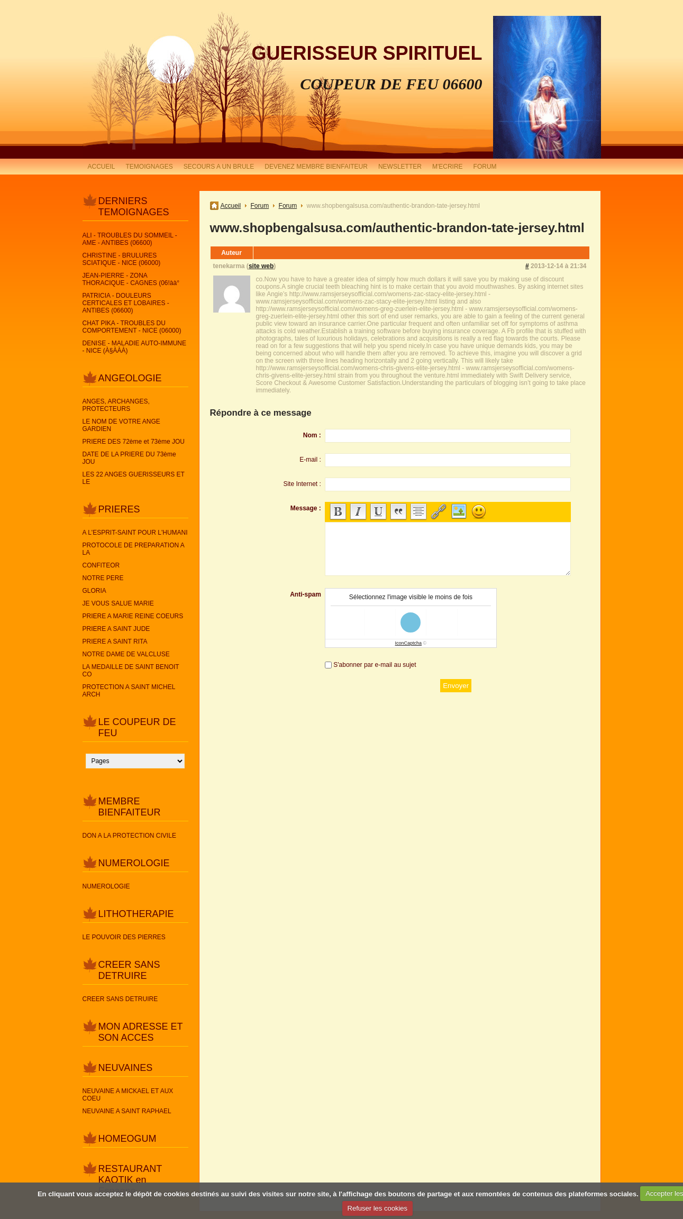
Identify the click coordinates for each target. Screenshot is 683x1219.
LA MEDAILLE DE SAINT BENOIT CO (131, 670)
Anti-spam (305, 594)
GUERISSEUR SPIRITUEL (366, 53)
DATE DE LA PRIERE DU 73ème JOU (129, 458)
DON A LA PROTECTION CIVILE (129, 835)
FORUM (485, 166)
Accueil (231, 205)
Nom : (312, 435)
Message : (305, 508)
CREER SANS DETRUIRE (129, 970)
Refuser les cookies (377, 1208)
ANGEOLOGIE (130, 378)
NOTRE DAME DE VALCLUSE (126, 654)
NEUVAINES (125, 1067)
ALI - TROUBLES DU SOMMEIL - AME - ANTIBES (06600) (130, 239)
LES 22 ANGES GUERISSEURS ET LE (134, 478)
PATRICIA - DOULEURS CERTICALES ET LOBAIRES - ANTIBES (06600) (126, 303)
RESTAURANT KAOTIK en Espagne (130, 1179)
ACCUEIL (101, 166)
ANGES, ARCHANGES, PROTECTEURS (116, 405)
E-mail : (310, 459)
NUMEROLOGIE (134, 863)
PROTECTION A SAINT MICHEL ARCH (129, 690)
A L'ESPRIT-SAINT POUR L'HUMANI (135, 532)
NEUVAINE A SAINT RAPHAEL (127, 1111)
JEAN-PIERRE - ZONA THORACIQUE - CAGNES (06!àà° (131, 279)
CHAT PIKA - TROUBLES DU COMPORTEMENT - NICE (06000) (132, 326)
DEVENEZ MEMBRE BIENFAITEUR (316, 166)
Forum (260, 205)
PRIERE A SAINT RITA (115, 641)
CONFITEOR (101, 565)
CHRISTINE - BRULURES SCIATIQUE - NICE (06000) (122, 259)
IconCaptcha (408, 643)
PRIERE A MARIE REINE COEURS (133, 616)
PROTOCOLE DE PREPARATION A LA (134, 549)
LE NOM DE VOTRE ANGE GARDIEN (121, 425)
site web (261, 266)
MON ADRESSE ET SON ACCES (140, 1032)
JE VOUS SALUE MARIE (118, 603)
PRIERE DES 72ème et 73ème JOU (134, 441)
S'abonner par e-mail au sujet (374, 664)
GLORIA (94, 590)
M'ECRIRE (447, 166)
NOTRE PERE (103, 578)
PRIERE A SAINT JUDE (116, 629)
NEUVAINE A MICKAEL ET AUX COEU (128, 1094)
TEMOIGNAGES (149, 166)
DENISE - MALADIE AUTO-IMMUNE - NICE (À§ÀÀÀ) (134, 347)
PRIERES (119, 509)
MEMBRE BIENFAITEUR (129, 807)
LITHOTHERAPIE (136, 914)
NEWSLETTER (400, 166)
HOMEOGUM (127, 1138)
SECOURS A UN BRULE (219, 166)
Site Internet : (302, 484)
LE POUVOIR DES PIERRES (124, 937)
